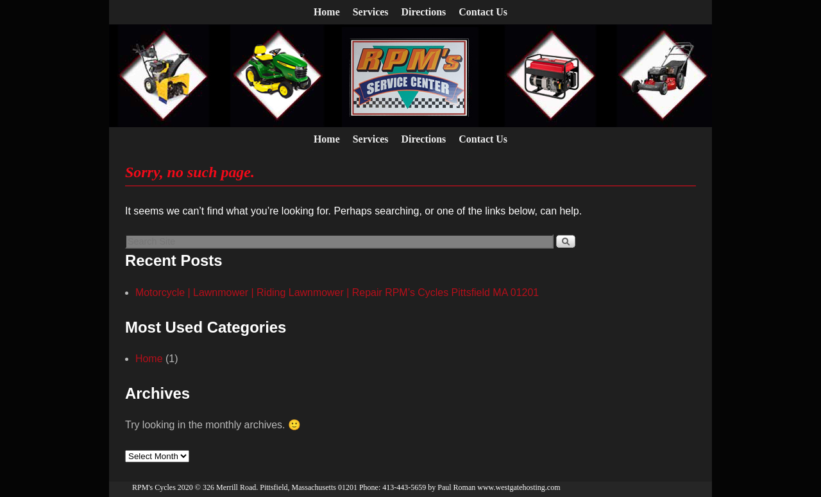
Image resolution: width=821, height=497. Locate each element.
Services (371, 11)
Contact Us (483, 11)
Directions (424, 11)
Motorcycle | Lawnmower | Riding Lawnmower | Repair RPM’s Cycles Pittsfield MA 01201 (337, 292)
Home (327, 11)
